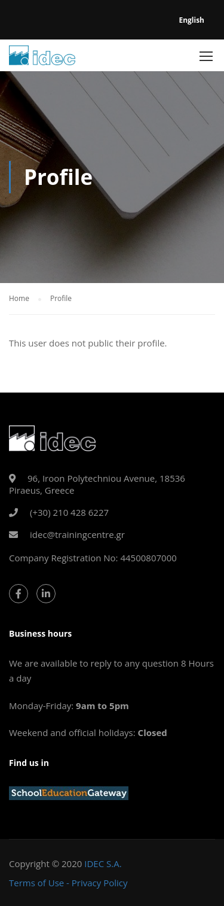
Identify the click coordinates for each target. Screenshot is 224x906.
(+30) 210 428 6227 (69, 512)
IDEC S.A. (102, 863)
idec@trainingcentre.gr (77, 534)
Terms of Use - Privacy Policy (68, 883)
